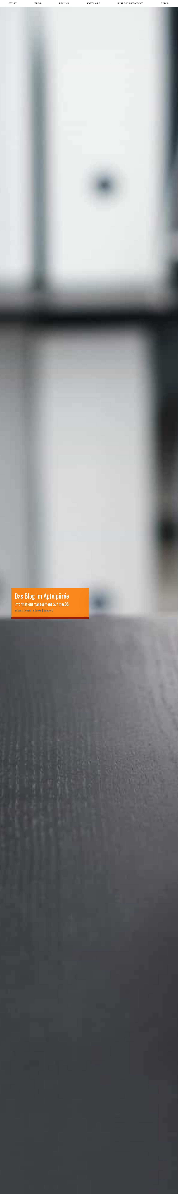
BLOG (38, 3)
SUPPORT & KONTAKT (130, 3)
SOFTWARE (93, 3)
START (13, 3)
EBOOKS (64, 3)
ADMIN (165, 3)
